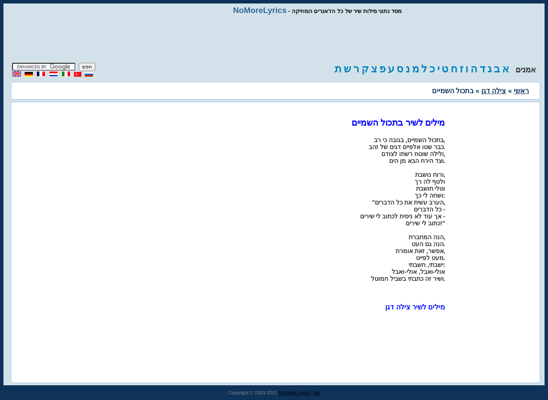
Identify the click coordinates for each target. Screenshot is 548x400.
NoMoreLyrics (260, 10)
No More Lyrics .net (299, 392)
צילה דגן (493, 90)
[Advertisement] (274, 39)
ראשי (521, 90)
